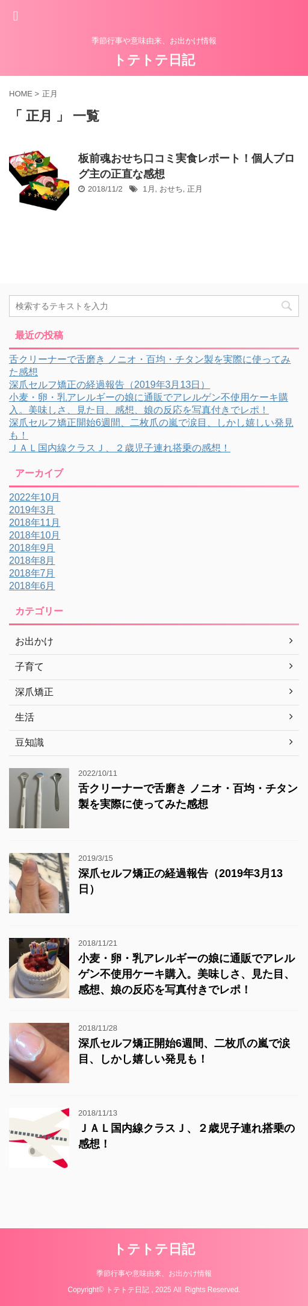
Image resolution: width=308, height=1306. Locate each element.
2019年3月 (32, 510)
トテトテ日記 (154, 59)
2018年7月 (32, 573)
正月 (195, 188)
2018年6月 (32, 586)
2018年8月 (32, 560)
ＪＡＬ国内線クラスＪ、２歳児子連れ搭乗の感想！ (119, 448)
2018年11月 (34, 522)
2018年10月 (34, 535)
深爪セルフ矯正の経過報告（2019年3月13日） (109, 385)
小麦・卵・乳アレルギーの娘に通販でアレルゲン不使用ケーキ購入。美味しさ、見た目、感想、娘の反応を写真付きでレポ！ (186, 974)
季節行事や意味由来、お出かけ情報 (154, 1273)
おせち (171, 188)
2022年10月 (34, 497)
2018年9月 (32, 548)
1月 (149, 188)
